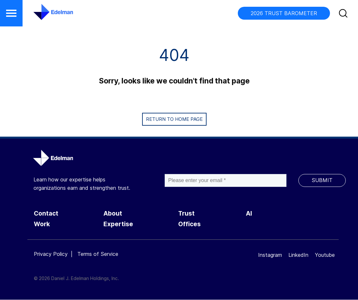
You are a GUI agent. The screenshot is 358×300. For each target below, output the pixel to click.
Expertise (118, 224)
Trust (186, 213)
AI (249, 213)
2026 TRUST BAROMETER (284, 13)
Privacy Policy (51, 254)
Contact (46, 213)
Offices (189, 224)
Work (42, 224)
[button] (11, 13)
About (112, 213)
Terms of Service (97, 254)
